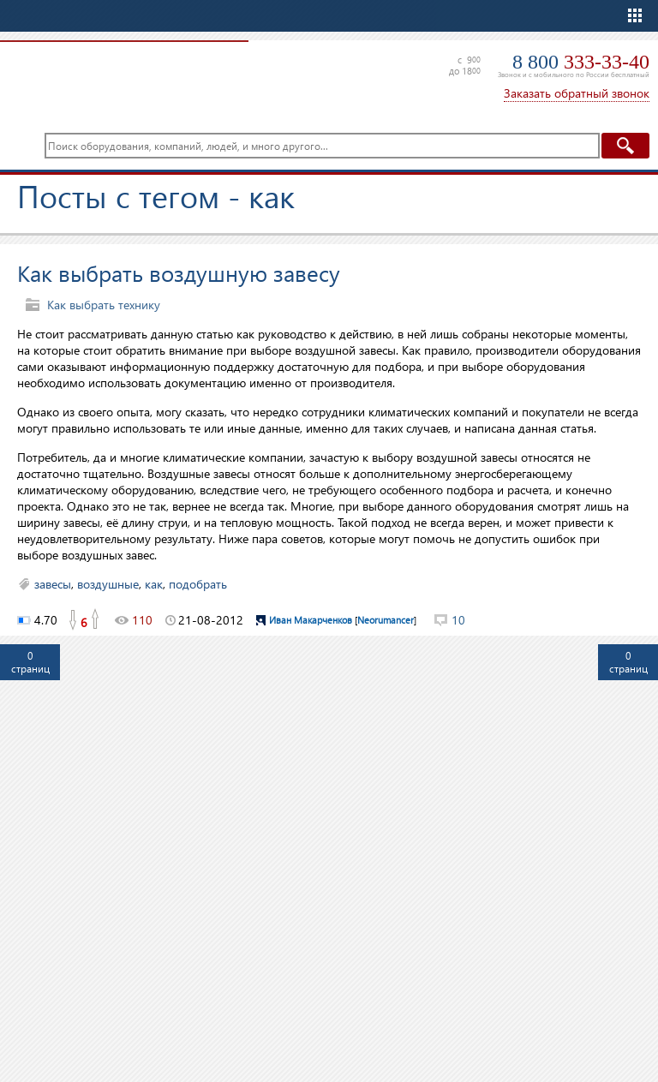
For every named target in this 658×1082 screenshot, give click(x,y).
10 (458, 620)
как (154, 584)
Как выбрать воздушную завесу (178, 272)
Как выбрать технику (103, 304)
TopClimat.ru (120, 77)
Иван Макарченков (310, 619)
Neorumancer (385, 619)
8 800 (580, 62)
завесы (52, 584)
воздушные (108, 584)
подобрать (198, 584)
